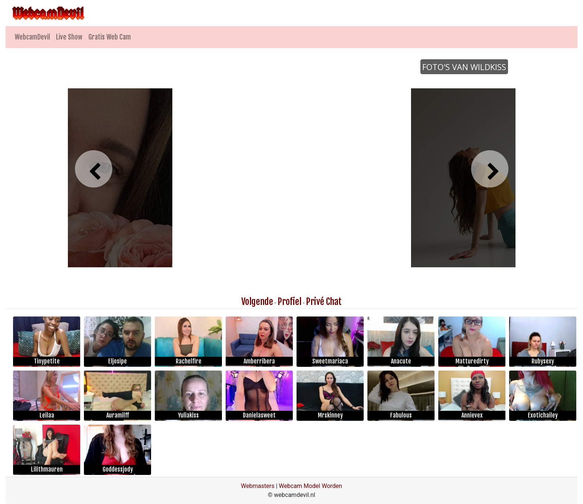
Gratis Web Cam (109, 37)
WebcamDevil (32, 37)
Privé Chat (324, 301)
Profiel (289, 301)
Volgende (257, 301)
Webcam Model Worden (310, 485)
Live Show (69, 37)
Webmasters (258, 485)
